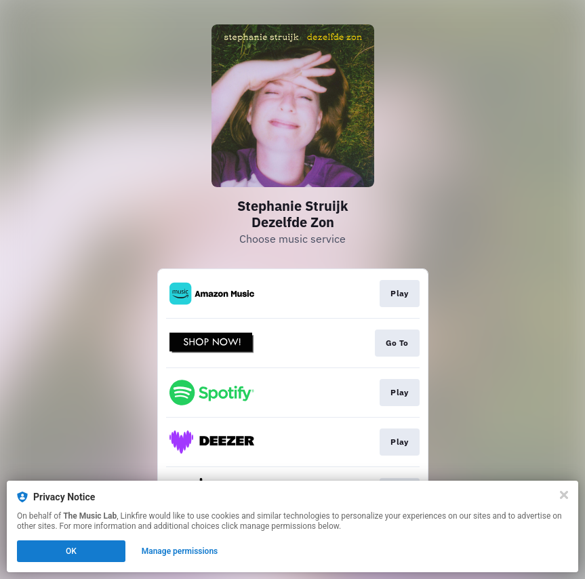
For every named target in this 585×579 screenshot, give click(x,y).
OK (71, 551)
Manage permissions (180, 551)
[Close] (564, 495)
